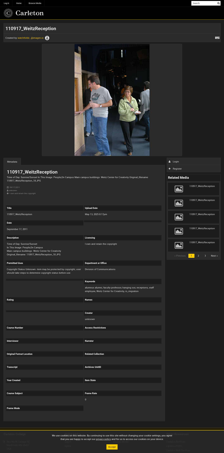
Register (175, 168)
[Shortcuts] (217, 37)
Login (174, 161)
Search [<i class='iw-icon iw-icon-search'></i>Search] (219, 3)
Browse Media (35, 3)
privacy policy (103, 439)
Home (18, 3)
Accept (112, 446)
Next (214, 255)
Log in (6, 3)
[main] (112, 224)
